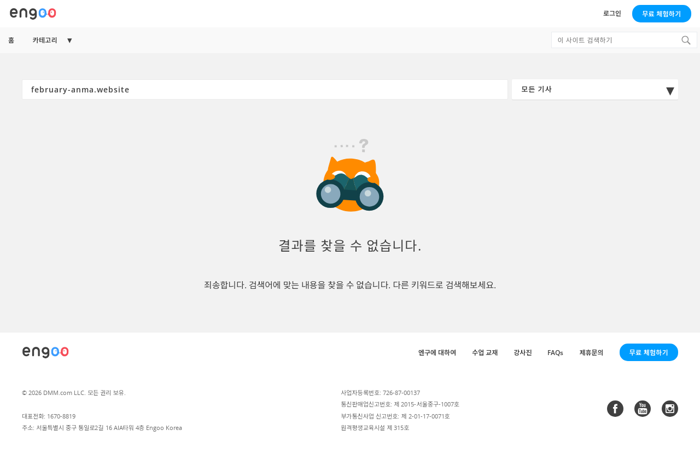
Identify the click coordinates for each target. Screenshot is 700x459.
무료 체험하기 (661, 14)
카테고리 (44, 40)
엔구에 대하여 (437, 352)
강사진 (523, 352)
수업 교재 (485, 352)
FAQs (555, 352)
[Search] (685, 40)
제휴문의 (591, 352)
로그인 (612, 13)
